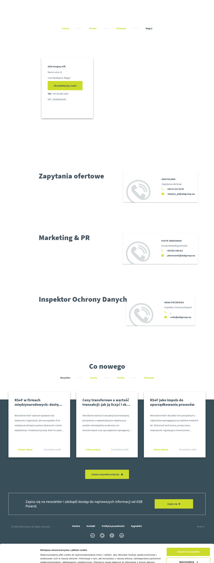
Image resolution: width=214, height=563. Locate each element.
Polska (93, 28)
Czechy (66, 28)
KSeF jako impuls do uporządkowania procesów (172, 402)
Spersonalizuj (188, 544)
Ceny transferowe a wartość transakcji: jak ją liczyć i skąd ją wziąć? (106, 404)
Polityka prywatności (113, 525)
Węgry (149, 28)
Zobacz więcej (25, 449)
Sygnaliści (136, 525)
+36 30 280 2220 (60, 93)
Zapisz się (173, 503)
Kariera (76, 525)
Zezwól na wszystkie (188, 534)
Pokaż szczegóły (49, 557)
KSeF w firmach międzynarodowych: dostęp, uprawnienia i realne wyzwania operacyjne (38, 407)
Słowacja (121, 28)
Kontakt (91, 525)
